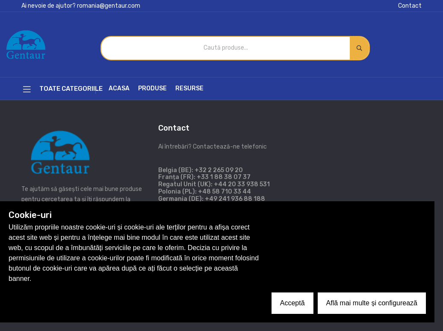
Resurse (189, 88)
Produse (152, 88)
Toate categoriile (63, 89)
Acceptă (292, 303)
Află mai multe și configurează (371, 303)
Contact (410, 5)
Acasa (119, 88)
